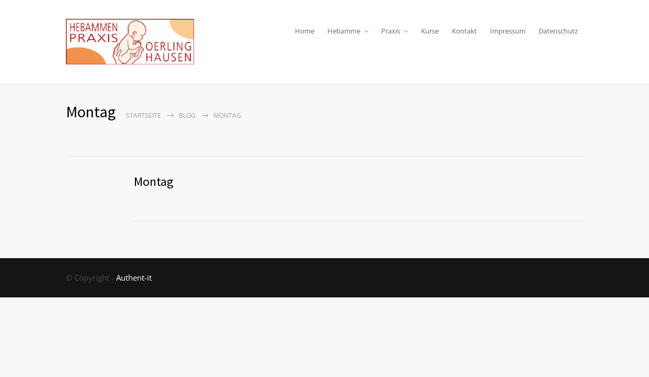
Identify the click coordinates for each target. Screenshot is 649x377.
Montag (154, 181)
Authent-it (134, 277)
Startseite (143, 115)
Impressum (508, 31)
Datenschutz (558, 31)
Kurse (430, 31)
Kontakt (464, 31)
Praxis (390, 31)
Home (304, 31)
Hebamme (343, 31)
